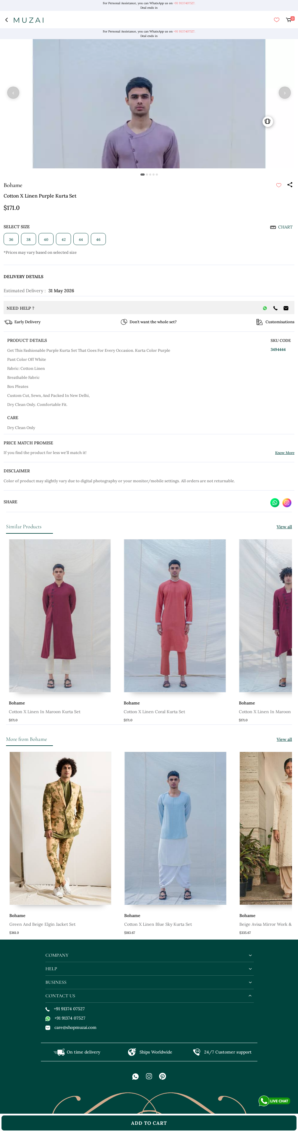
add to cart (149, 1123)
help (51, 969)
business (55, 982)
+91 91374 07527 (65, 1008)
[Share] (289, 185)
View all (284, 526)
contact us (60, 996)
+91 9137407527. (184, 3)
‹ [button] (13, 93)
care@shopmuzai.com (71, 1027)
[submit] (279, 185)
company (57, 955)
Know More (284, 452)
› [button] (285, 93)
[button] (142, 174)
